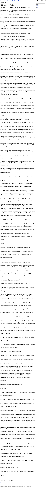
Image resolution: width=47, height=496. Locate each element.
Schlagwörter (14, 0)
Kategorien (8, 0)
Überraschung (37, 5)
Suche (37, 4)
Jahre (5, 0)
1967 (38, 7)
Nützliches (18, 0)
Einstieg (1, 0)
